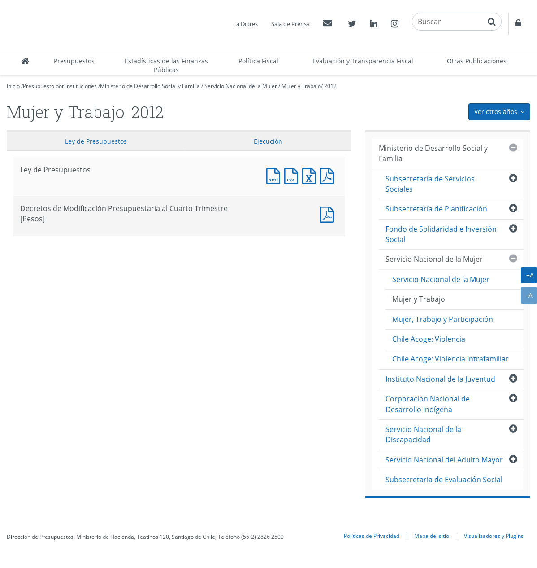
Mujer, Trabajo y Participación (442, 319)
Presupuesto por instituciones (60, 86)
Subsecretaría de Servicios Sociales (430, 184)
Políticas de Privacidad (371, 535)
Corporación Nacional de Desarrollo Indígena (427, 404)
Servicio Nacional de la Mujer (240, 86)
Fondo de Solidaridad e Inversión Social (441, 234)
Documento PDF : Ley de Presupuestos (329, 175)
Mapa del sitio (431, 535)
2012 (330, 86)
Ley (96, 141)
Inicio (13, 86)
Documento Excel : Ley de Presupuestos (311, 175)
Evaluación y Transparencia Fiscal (362, 61)
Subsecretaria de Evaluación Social (443, 479)
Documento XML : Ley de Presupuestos (275, 175)
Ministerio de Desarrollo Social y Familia (150, 86)
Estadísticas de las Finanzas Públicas (166, 65)
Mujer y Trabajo (301, 86)
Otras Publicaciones (477, 61)
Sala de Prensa (290, 24)
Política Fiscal (258, 61)
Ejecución (268, 141)
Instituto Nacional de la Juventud (440, 379)
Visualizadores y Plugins (494, 535)
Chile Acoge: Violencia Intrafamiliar (450, 359)
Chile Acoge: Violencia (428, 339)
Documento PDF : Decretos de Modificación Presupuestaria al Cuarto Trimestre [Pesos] (329, 213)
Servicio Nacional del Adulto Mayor (444, 460)
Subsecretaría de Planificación (436, 209)
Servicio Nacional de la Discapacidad (423, 434)
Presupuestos (74, 61)
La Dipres (245, 24)
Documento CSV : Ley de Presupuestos (293, 175)
